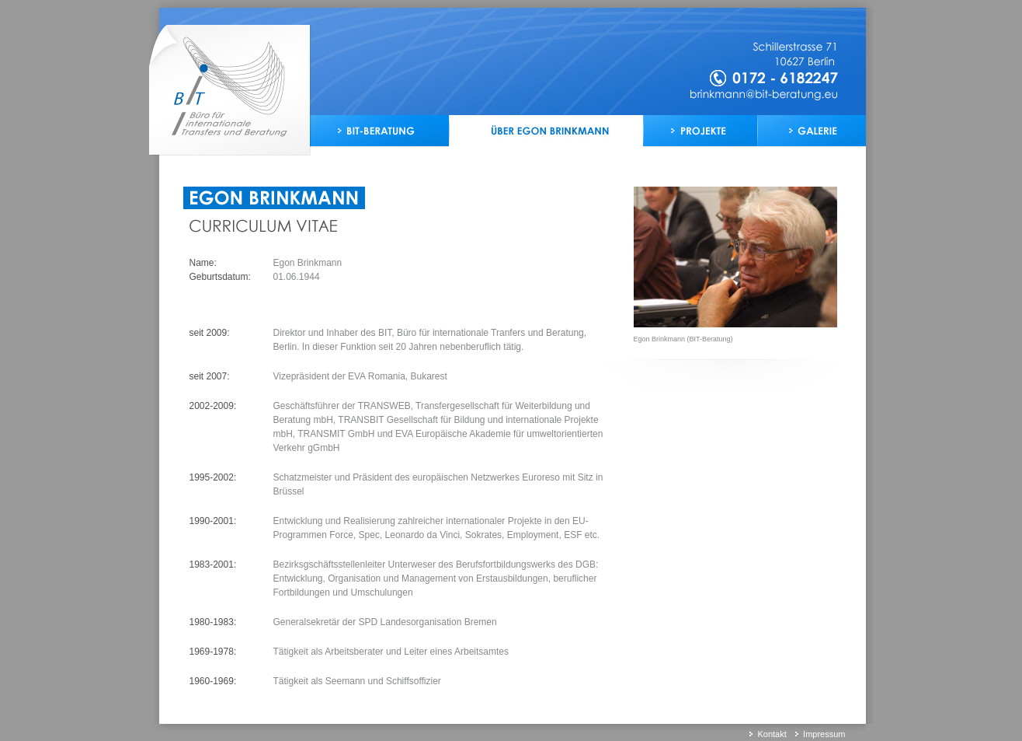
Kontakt (771, 734)
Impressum (824, 734)
